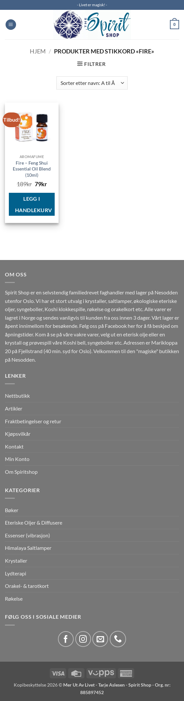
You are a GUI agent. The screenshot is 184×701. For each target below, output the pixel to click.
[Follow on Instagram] (83, 639)
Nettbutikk (17, 395)
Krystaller (16, 560)
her (131, 326)
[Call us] (118, 639)
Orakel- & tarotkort (27, 586)
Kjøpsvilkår (17, 434)
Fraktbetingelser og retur (33, 421)
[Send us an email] (100, 639)
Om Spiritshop (21, 472)
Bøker (11, 510)
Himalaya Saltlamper (28, 548)
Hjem (38, 51)
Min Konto (17, 459)
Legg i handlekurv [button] (33, 204)
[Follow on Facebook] (66, 639)
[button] (11, 24)
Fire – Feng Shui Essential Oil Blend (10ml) (32, 169)
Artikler (13, 408)
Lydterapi (15, 573)
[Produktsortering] (92, 83)
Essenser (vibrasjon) (27, 535)
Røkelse (14, 598)
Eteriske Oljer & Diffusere (33, 522)
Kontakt (14, 446)
